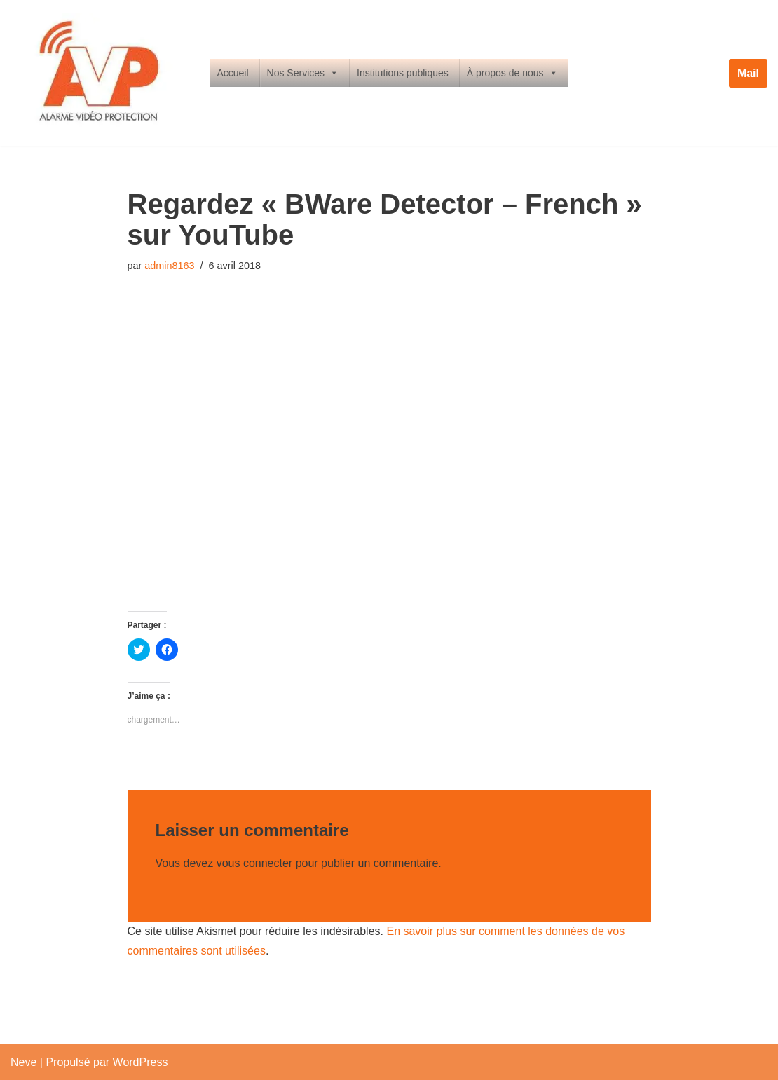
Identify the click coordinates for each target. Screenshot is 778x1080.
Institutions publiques (403, 72)
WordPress (140, 1062)
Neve (23, 1062)
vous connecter (255, 863)
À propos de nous (512, 72)
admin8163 (169, 265)
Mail (748, 73)
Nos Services (303, 72)
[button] (98, 73)
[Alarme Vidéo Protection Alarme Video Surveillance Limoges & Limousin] (98, 73)
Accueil (232, 72)
